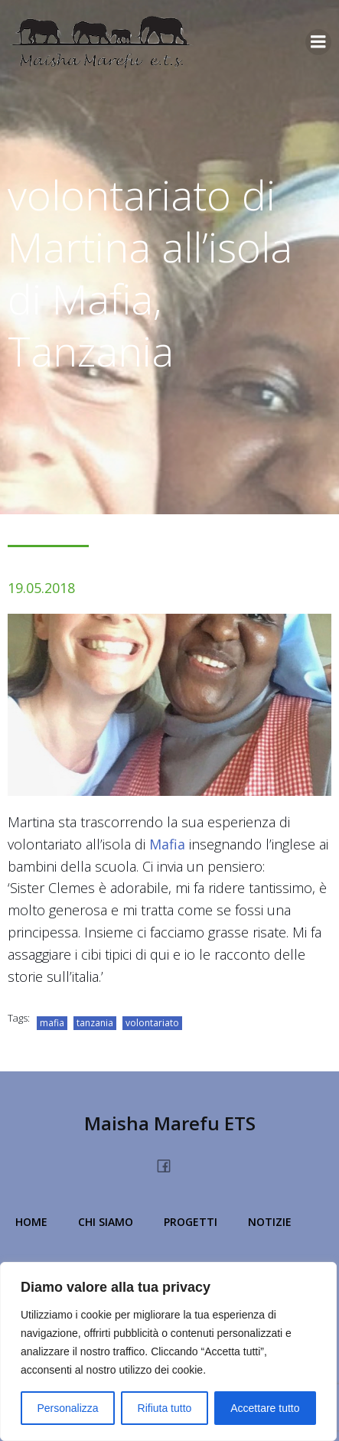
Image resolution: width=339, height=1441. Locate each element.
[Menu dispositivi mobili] (318, 42)
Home (31, 1221)
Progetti (190, 1221)
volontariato (152, 1022)
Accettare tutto (264, 1408)
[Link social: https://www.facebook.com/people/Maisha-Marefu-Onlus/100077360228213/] (169, 1164)
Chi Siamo (105, 1221)
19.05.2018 (41, 588)
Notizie (270, 1221)
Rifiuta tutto (165, 1408)
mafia (52, 1022)
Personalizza (67, 1408)
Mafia (167, 844)
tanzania (95, 1022)
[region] (168, 1351)
